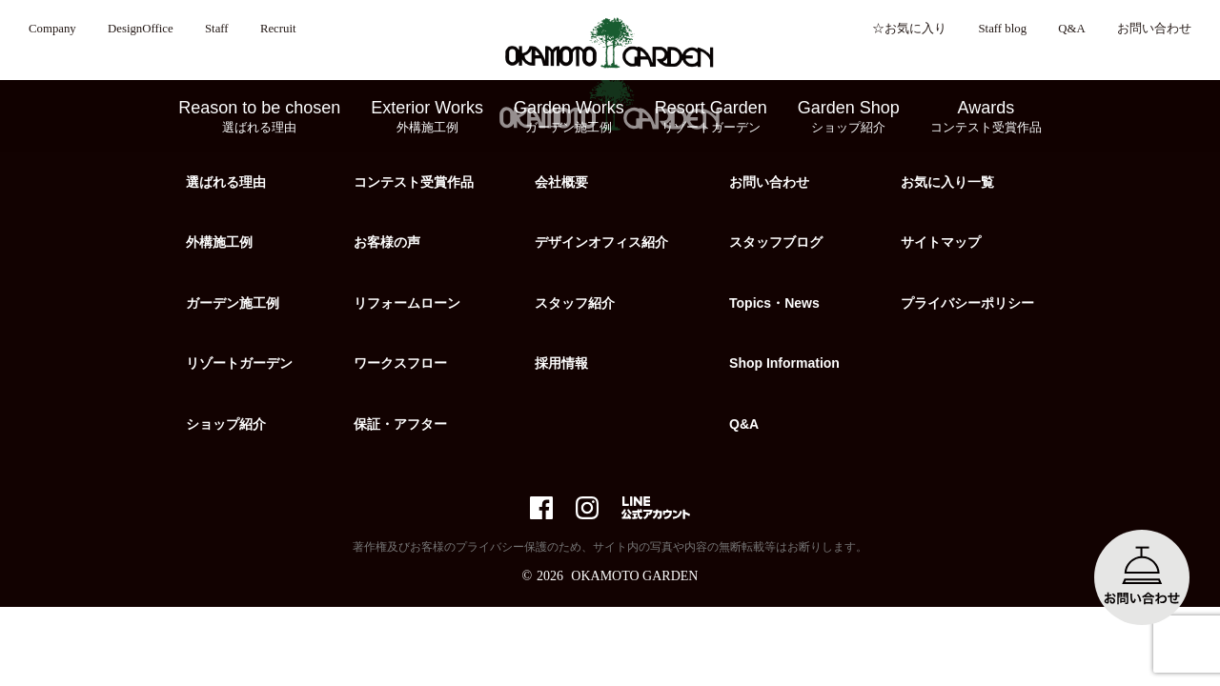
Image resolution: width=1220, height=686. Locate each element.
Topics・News (774, 303)
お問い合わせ (1154, 28)
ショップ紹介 (226, 424)
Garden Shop (849, 117)
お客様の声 (387, 242)
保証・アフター (400, 424)
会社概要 (561, 182)
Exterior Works (427, 117)
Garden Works (569, 117)
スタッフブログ (776, 242)
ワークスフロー (400, 363)
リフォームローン (407, 303)
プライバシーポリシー (967, 303)
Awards (986, 117)
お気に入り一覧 (947, 182)
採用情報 (561, 363)
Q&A (1071, 28)
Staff (217, 28)
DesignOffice (140, 28)
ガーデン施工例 (232, 303)
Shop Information (784, 363)
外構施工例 (219, 242)
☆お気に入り (909, 28)
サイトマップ (941, 242)
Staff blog (1002, 28)
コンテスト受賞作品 (414, 182)
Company (52, 28)
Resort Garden (711, 117)
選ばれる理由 (226, 182)
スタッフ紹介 (575, 303)
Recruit (278, 28)
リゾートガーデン (239, 363)
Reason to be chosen (259, 117)
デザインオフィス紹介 (601, 242)
